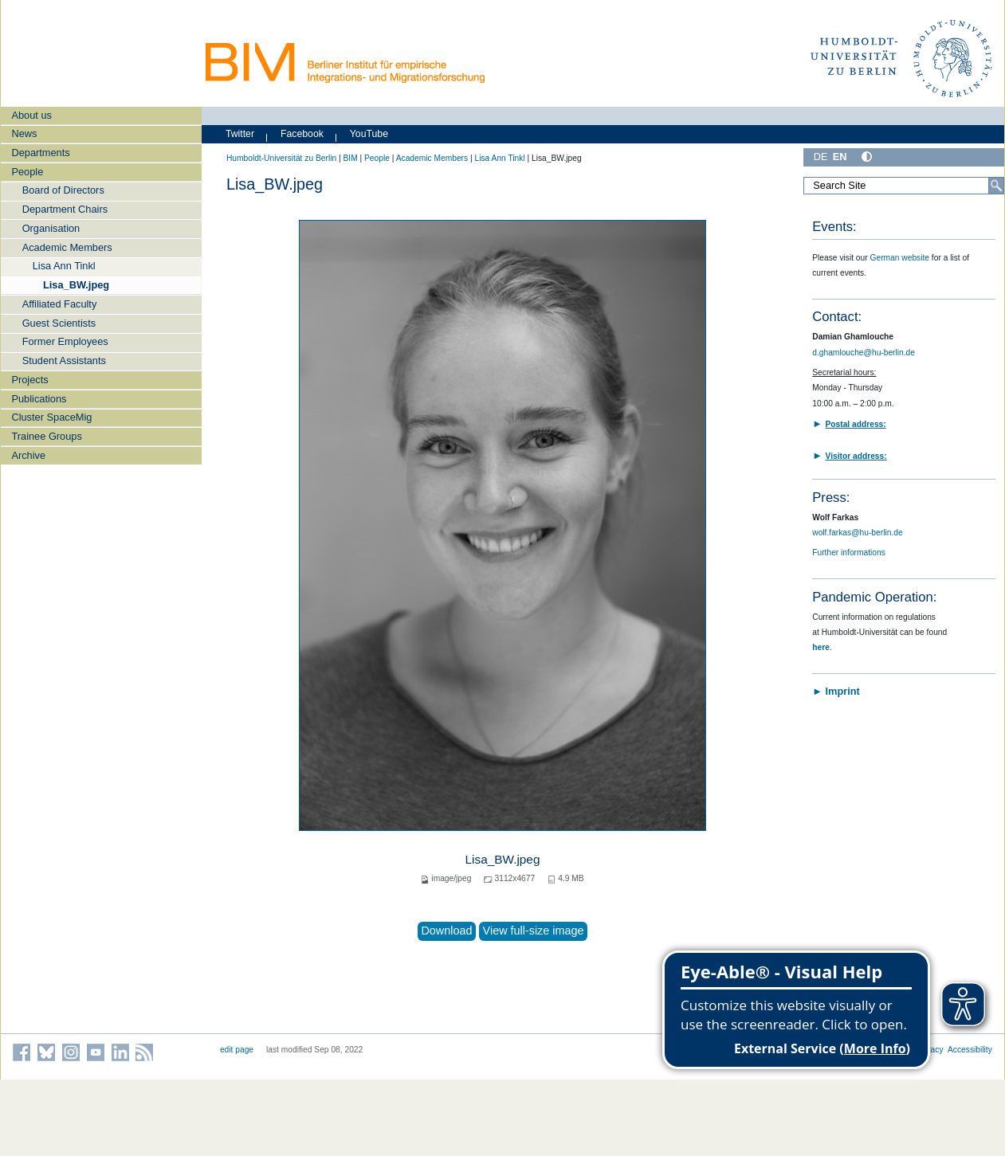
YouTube (369, 133)
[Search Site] (903, 185)
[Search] (996, 185)
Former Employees (65, 341)
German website (900, 257)
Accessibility (970, 1049)
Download (446, 930)
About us (31, 115)
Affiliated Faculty (59, 304)
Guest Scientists (59, 323)
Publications (38, 399)
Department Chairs (65, 209)
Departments (40, 153)
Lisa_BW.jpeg (76, 285)
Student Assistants (64, 360)
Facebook (302, 133)
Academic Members (67, 247)
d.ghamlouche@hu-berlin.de (863, 352)
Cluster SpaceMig (51, 417)
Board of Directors (63, 190)
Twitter (240, 133)
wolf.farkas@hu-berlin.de (857, 532)
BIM (350, 158)
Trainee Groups (46, 436)
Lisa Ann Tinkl (64, 266)
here (821, 647)
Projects (29, 380)
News (24, 133)
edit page (236, 1049)
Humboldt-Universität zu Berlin (281, 158)
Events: (834, 226)
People (27, 172)
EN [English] (840, 157)
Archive (28, 455)
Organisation (51, 228)
